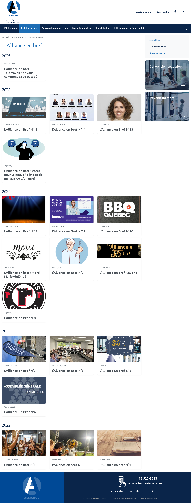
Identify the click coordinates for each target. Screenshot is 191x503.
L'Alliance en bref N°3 (20, 465)
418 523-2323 (147, 478)
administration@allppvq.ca (145, 482)
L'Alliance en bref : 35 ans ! (119, 273)
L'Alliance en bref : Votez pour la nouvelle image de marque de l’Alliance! (23, 174)
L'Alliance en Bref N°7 (20, 371)
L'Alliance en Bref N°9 (68, 273)
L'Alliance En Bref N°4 (20, 412)
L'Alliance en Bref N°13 (116, 129)
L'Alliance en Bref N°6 (68, 371)
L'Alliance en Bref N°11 (68, 231)
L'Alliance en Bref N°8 (20, 318)
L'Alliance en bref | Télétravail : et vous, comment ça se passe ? (20, 73)
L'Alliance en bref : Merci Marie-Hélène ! (22, 274)
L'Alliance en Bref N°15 (21, 129)
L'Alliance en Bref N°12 (21, 231)
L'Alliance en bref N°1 (115, 465)
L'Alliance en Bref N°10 (116, 231)
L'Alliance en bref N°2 (67, 465)
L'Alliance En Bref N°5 (115, 371)
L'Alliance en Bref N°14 (68, 129)
